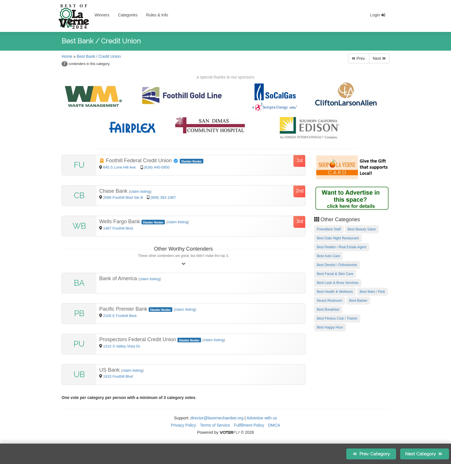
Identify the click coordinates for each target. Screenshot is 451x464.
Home (67, 56)
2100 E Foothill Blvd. (120, 316)
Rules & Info (157, 15)
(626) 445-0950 (157, 167)
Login (377, 15)
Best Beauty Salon (362, 229)
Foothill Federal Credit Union (139, 160)
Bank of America (118, 278)
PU (79, 344)
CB (79, 195)
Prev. (359, 58)
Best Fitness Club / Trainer (337, 318)
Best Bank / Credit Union (99, 56)
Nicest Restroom (330, 301)
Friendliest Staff (329, 229)
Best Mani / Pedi (372, 292)
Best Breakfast (328, 310)
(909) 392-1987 (163, 197)
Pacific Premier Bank (124, 309)
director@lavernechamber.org (217, 418)
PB (79, 313)
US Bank (110, 370)
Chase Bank (114, 191)
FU (79, 165)
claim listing (140, 191)
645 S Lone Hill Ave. (120, 167)
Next (379, 58)
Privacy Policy (183, 425)
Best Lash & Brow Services (338, 283)
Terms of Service (215, 425)
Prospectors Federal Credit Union (138, 339)
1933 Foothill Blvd (118, 376)
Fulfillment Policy (249, 425)
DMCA (274, 425)
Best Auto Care (328, 256)
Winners (102, 15)
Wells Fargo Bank (120, 221)
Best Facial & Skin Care (335, 274)
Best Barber (358, 301)
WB (79, 226)
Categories (127, 15)
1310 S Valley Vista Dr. (122, 346)
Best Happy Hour (330, 327)
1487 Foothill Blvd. (118, 228)
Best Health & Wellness (335, 292)
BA (79, 283)
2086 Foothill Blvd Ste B (123, 197)
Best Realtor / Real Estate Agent (341, 247)
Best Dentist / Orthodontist (337, 265)
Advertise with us (261, 418)
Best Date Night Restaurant (338, 238)
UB (79, 374)
